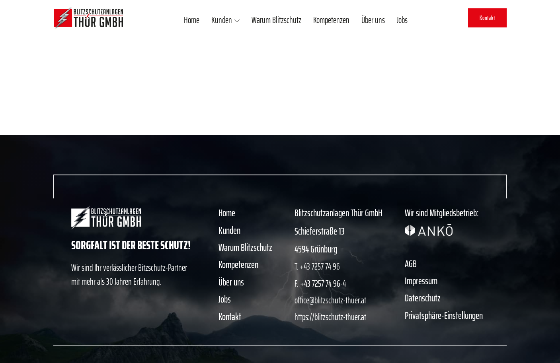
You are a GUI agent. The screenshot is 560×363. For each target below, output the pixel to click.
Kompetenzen (331, 20)
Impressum (421, 281)
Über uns (373, 20)
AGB (411, 264)
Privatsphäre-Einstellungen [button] (444, 315)
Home (191, 20)
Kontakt (487, 18)
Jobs (402, 20)
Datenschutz (423, 298)
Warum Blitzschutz (276, 20)
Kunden (225, 20)
